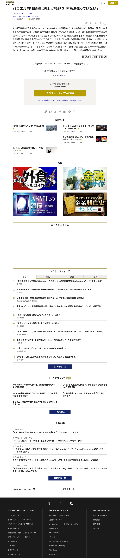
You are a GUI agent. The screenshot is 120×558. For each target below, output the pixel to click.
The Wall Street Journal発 (28, 16)
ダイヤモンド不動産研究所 (59, 541)
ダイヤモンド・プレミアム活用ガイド (20, 524)
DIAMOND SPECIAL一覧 (24, 489)
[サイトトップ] (9, 3)
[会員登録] (113, 3)
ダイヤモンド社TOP (100, 515)
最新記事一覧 (60, 478)
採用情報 (96, 524)
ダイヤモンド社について (102, 510)
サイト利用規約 (13, 528)
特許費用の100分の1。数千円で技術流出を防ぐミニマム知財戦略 (35, 386)
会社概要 (96, 520)
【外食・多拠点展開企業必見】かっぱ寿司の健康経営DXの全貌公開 (85, 386)
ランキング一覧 (60, 367)
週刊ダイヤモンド (55, 520)
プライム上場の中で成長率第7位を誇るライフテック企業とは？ (35, 403)
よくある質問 (12, 541)
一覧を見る (60, 412)
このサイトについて (15, 515)
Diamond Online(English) (59, 515)
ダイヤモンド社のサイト (58, 510)
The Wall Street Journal (22, 14)
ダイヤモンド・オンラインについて (21, 510)
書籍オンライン (54, 528)
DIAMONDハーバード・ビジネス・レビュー (64, 524)
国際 (14, 16)
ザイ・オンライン (55, 533)
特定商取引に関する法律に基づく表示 (22, 533)
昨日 (48, 277)
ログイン (102, 3)
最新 (25, 277)
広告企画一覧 (68, 489)
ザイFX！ (52, 537)
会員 (95, 277)
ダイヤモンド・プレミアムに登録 (60, 93)
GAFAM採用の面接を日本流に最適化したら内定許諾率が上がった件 (35, 394)
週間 (72, 277)
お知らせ (96, 528)
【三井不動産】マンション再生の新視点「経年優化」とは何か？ (85, 394)
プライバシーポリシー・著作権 (19, 537)
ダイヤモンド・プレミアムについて (20, 520)
